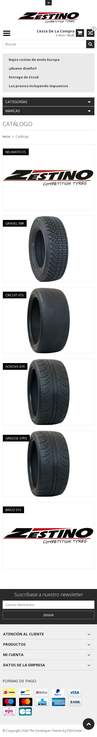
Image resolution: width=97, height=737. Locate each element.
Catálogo (22, 136)
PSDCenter (75, 730)
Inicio (6, 136)
